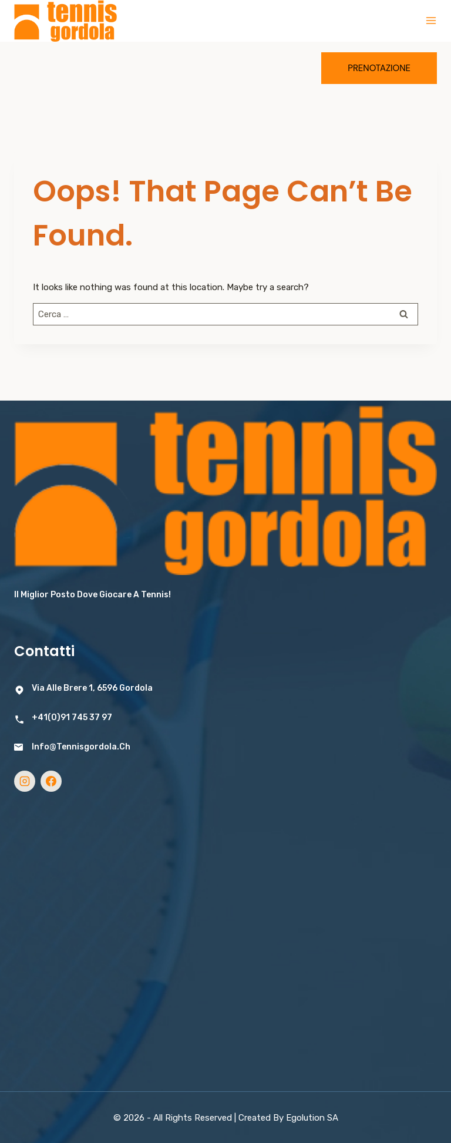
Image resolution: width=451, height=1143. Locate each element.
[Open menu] (431, 20)
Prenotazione (379, 68)
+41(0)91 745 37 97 (72, 717)
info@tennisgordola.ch (81, 747)
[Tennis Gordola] (65, 21)
